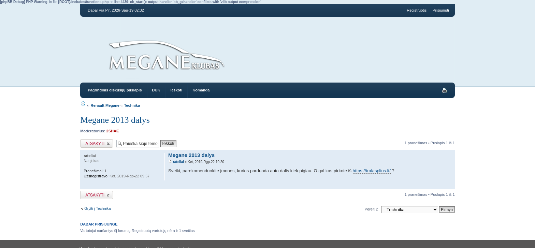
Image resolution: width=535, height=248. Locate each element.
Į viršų (449, 186)
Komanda (200, 90)
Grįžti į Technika (97, 208)
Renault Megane (105, 105)
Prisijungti (441, 10)
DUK (156, 90)
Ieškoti (176, 90)
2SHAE (112, 131)
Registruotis (416, 10)
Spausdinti (444, 90)
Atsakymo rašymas (96, 143)
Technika (132, 105)
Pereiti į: (371, 209)
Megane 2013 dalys (115, 120)
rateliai (178, 162)
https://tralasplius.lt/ (372, 170)
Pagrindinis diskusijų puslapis (115, 90)
